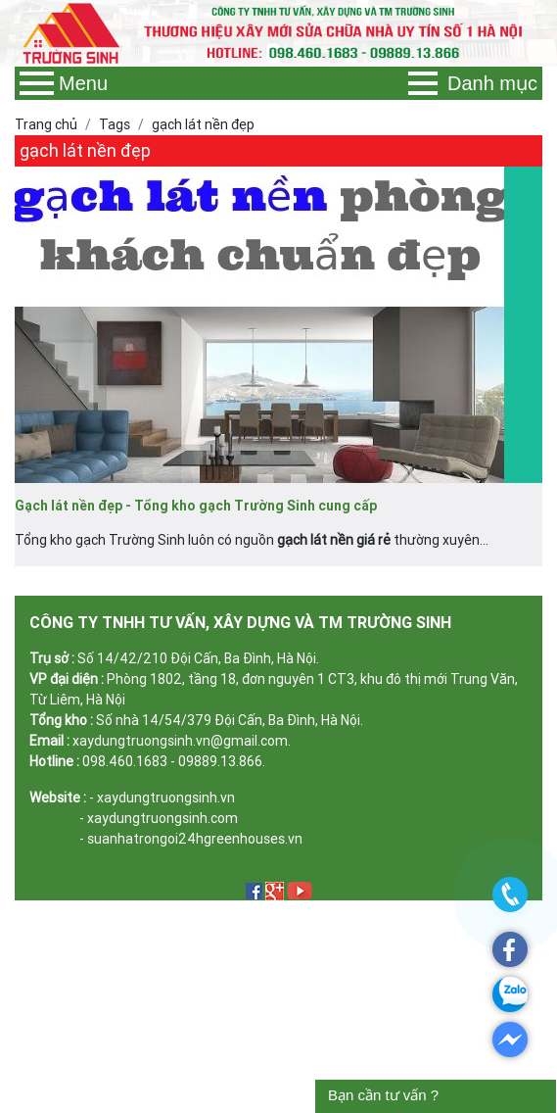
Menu (64, 83)
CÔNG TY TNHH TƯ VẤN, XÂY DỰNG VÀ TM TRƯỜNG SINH (240, 622)
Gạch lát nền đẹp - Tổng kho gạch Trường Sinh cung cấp (196, 505)
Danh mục (472, 83)
